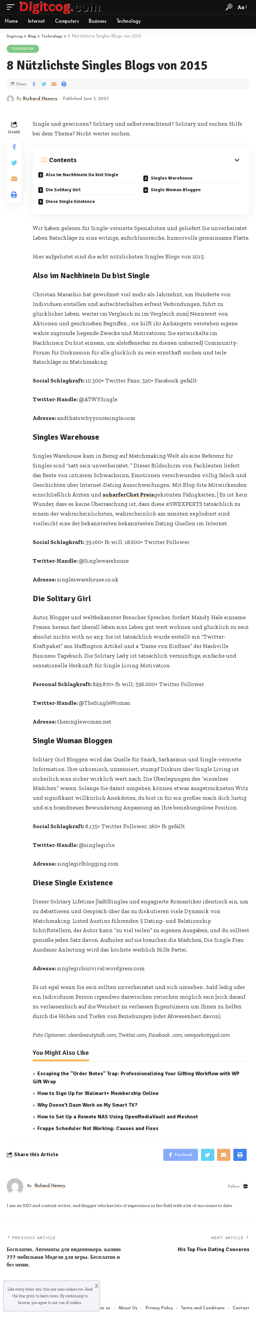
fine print (27, 1296)
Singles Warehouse (173, 177)
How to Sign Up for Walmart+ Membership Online (98, 1093)
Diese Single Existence (72, 200)
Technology (23, 49)
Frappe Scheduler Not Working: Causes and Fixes (97, 1128)
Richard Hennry (40, 99)
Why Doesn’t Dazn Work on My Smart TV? (87, 1105)
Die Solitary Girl (65, 188)
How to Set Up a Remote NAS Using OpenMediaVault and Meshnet (117, 1116)
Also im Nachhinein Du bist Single (84, 174)
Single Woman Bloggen (177, 188)
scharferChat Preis (128, 494)
